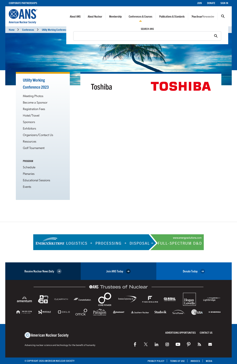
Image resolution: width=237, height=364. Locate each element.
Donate (211, 3)
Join (199, 3)
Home (11, 29)
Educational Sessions (36, 180)
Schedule (29, 167)
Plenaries (28, 173)
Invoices (195, 360)
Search (223, 16)
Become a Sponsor (35, 102)
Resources (29, 141)
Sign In (224, 3)
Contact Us (206, 332)
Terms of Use (177, 360)
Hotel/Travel (31, 115)
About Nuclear (95, 16)
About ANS (75, 16)
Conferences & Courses (140, 16)
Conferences (28, 29)
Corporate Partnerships (23, 3)
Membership (115, 16)
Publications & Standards (172, 16)
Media (209, 360)
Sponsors (29, 122)
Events (27, 186)
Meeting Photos (33, 96)
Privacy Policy (156, 360)
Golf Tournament (33, 148)
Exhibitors (29, 128)
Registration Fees (34, 109)
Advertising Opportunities (180, 332)
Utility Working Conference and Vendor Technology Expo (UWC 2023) (74, 29)
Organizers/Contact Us (38, 135)
